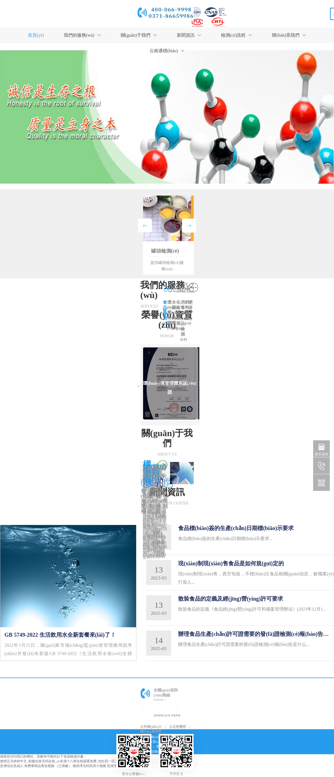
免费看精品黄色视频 (39, 766)
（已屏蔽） (63, 766)
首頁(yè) (36, 35)
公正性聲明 (177, 727)
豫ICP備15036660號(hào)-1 (173, 774)
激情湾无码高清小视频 (89, 766)
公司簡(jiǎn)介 (151, 727)
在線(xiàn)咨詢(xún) (162, 707)
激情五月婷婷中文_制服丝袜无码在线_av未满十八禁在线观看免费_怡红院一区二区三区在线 (67, 761)
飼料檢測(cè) (180, 751)
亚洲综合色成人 (11, 766)
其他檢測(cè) (151, 756)
